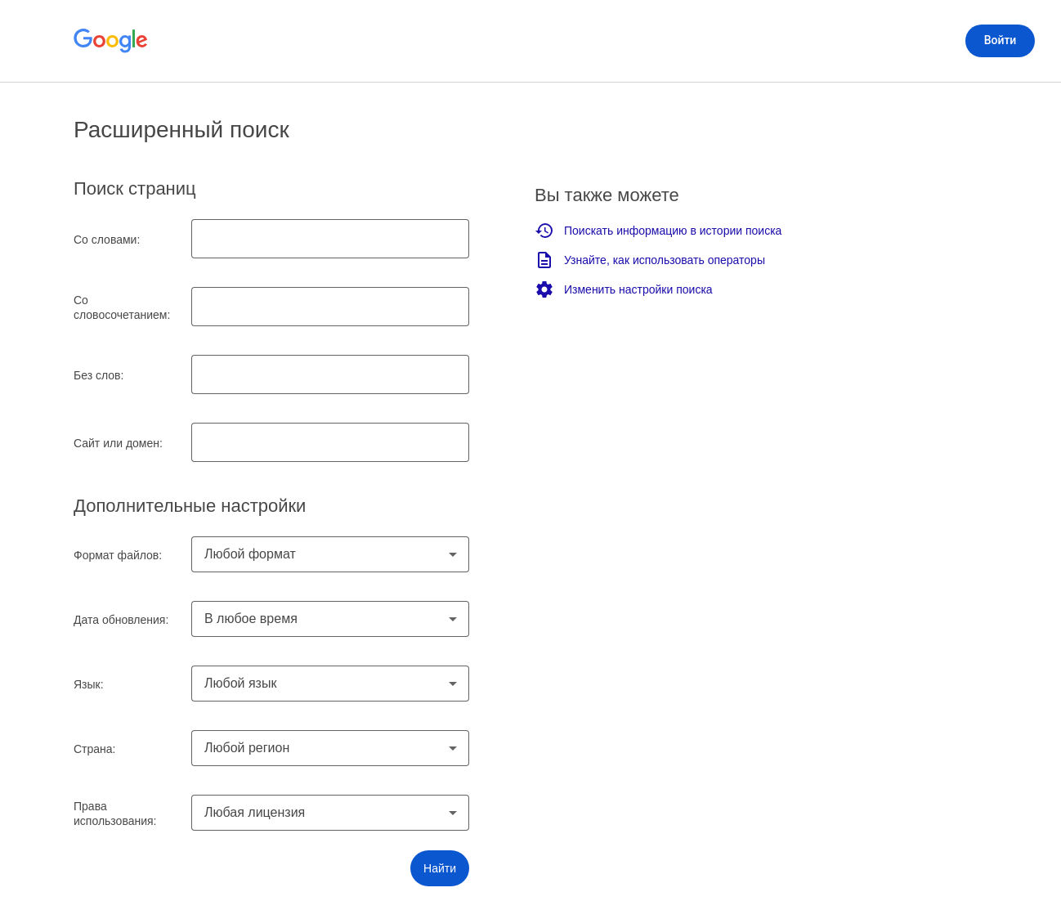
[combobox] (330, 554)
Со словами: (107, 239)
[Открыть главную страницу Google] (111, 41)
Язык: (89, 684)
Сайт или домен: (118, 443)
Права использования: (115, 813)
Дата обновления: (121, 619)
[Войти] (1000, 41)
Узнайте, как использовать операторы (650, 260)
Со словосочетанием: (122, 307)
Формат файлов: (118, 555)
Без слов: (98, 375)
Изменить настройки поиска (624, 289)
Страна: (95, 748)
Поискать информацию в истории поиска (658, 230)
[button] (439, 868)
